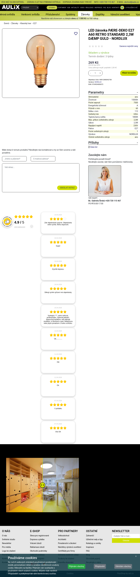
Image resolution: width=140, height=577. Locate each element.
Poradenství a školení (67, 543)
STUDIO (52, 7)
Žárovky (14, 23)
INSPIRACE (98, 7)
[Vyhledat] (37, 7)
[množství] (95, 73)
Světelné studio (8, 539)
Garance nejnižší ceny (128, 46)
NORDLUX (98, 82)
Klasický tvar (25, 23)
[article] (58, 223)
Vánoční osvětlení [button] (120, 14)
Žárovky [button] (85, 14)
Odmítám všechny (123, 566)
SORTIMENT (62, 7)
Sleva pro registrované (39, 536)
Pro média (6, 547)
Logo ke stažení (8, 551)
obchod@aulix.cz (131, 2)
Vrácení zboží (35, 543)
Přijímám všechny (76, 566)
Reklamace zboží (37, 547)
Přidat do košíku (129, 73)
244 (19, 227)
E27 (35, 23)
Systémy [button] (70, 14)
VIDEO (82, 7)
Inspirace (90, 547)
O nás (4, 536)
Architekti (62, 539)
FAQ (104, 7)
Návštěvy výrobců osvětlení (69, 547)
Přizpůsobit (100, 566)
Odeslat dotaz (67, 188)
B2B (68, 7)
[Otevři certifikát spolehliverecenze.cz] (23, 217)
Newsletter (6, 543)
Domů (6, 23)
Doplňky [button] (100, 14)
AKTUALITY (75, 7)
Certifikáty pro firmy (66, 551)
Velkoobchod (63, 536)
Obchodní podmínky (38, 551)
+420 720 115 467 (107, 2)
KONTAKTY (116, 7)
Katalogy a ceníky (93, 543)
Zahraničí (90, 536)
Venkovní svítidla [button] (30, 14)
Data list (93, 147)
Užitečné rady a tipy (94, 539)
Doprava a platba (37, 539)
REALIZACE (90, 7)
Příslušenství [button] (53, 14)
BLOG (109, 7)
